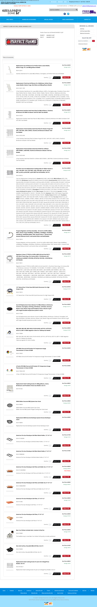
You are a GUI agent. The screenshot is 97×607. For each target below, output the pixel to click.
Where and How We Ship (47, 593)
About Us (20, 590)
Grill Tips (84, 590)
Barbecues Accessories (29, 19)
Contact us (29, 590)
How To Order (60, 593)
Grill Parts (9, 19)
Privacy (48, 590)
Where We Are (23, 593)
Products (12, 590)
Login (65, 1)
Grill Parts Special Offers (85, 31)
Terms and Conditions (73, 590)
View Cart (60, 1)
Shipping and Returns (59, 590)
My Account (53, 1)
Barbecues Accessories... (85, 33)
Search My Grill (39, 590)
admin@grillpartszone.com (89, 6)
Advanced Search (82, 43)
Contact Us (87, 19)
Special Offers (48, 19)
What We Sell (34, 593)
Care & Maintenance (68, 19)
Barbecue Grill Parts (72, 593)
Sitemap (92, 590)
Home (4, 590)
